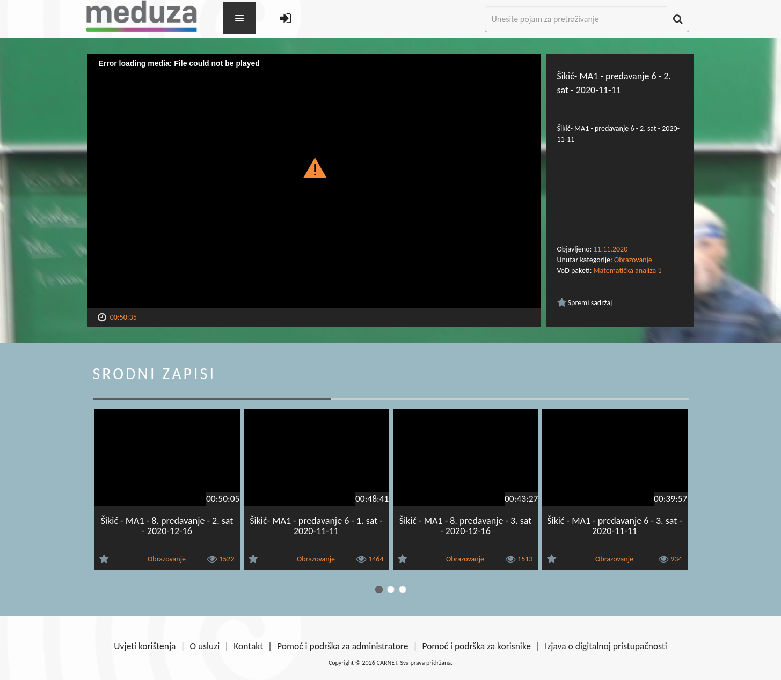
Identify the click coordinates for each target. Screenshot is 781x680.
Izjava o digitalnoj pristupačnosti (606, 646)
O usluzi (205, 646)
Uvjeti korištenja (145, 646)
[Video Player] (314, 181)
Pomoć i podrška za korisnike (476, 646)
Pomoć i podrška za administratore (342, 646)
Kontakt (248, 646)
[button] (314, 167)
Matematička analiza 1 (628, 270)
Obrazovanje (633, 259)
